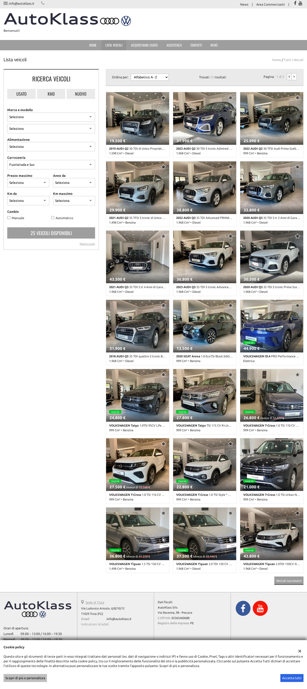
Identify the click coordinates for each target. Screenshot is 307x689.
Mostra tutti (87, 243)
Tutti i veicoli (293, 60)
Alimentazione (18, 139)
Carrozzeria (16, 158)
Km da (12, 194)
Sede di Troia (95, 602)
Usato (21, 94)
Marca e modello (20, 110)
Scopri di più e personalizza (25, 678)
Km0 (51, 94)
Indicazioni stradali (95, 624)
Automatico (64, 218)
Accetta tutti (292, 678)
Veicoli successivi (289, 581)
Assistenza (174, 45)
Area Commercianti (270, 4)
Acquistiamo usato (144, 45)
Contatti (196, 45)
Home (93, 45)
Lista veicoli (114, 45)
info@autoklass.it (21, 3)
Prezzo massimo (19, 176)
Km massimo (63, 194)
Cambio (13, 212)
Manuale (18, 218)
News (244, 4)
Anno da (59, 176)
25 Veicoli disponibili (51, 232)
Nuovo (80, 94)
